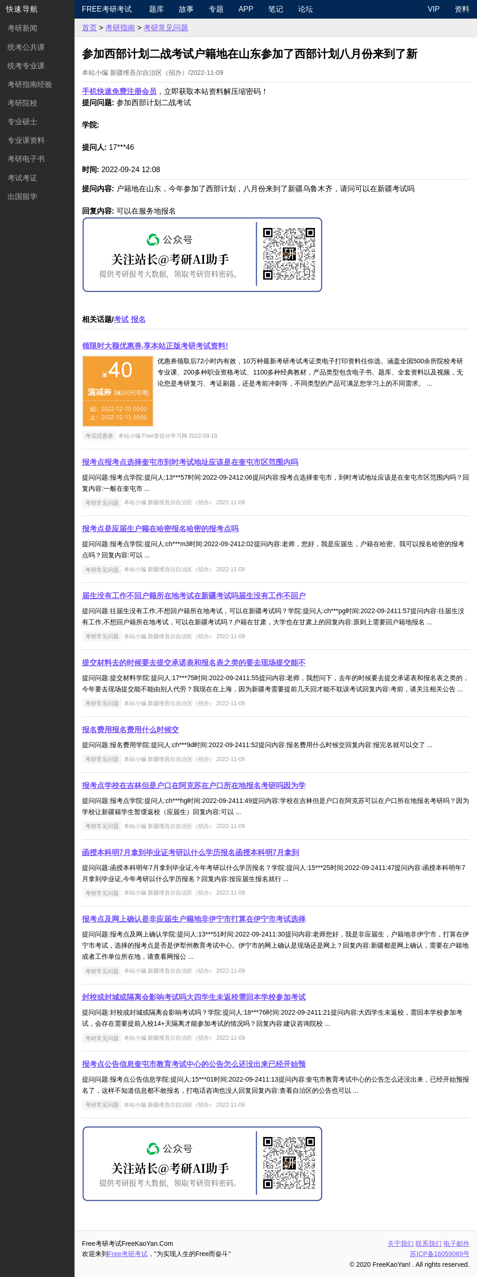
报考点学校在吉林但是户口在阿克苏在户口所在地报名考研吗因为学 (194, 785)
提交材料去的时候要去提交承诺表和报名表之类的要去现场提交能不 (194, 663)
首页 (89, 28)
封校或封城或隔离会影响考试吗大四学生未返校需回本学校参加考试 (194, 997)
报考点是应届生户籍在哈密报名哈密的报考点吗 (160, 529)
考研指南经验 (29, 84)
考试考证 (22, 178)
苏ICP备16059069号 (440, 1253)
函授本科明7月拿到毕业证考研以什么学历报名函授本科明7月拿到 (190, 852)
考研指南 (120, 28)
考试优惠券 (99, 436)
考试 (121, 319)
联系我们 (429, 1243)
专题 (216, 9)
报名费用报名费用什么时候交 (130, 730)
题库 (156, 9)
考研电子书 (26, 159)
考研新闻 (22, 28)
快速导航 (22, 9)
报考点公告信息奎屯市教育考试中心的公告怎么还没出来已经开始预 (194, 1064)
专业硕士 (22, 122)
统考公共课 (26, 47)
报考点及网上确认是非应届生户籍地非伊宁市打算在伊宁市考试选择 (194, 919)
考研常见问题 (165, 28)
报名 (138, 319)
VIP (434, 9)
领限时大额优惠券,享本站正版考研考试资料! (155, 346)
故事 (186, 9)
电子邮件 (456, 1243)
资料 (462, 9)
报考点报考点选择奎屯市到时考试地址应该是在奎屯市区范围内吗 (190, 462)
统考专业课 (26, 66)
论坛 (305, 9)
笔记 (275, 9)
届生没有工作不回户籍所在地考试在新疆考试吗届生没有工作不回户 (194, 596)
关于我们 (401, 1243)
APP (245, 9)
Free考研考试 (107, 9)
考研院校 (22, 103)
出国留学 (22, 197)
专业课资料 (26, 140)
